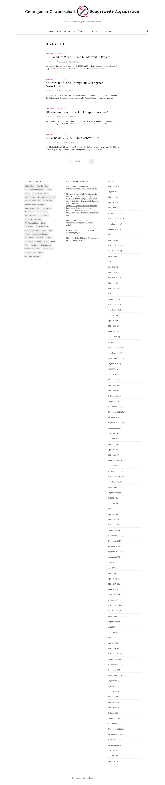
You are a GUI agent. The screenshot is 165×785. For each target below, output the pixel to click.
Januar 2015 (112, 718)
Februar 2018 (113, 525)
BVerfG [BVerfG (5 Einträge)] (49, 190)
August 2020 (113, 364)
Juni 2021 (111, 315)
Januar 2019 (112, 466)
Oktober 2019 (113, 417)
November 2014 (114, 729)
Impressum (76, 778)
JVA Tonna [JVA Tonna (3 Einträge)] (38, 219)
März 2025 (112, 208)
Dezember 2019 (114, 407)
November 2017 (114, 541)
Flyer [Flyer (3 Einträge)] (46, 193)
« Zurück (76, 161)
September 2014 (114, 740)
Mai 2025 (111, 197)
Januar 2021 (112, 337)
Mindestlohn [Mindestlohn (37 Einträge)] (29, 230)
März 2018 (112, 519)
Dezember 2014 (114, 724)
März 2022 (112, 288)
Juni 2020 (112, 374)
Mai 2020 (112, 380)
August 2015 (113, 681)
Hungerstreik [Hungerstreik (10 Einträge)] (30, 208)
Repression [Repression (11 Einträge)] (29, 238)
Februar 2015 (113, 713)
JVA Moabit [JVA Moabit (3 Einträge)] (45, 216)
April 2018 (112, 514)
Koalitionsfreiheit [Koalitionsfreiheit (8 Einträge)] (42, 227)
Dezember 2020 (114, 342)
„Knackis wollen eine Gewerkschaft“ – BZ (72, 138)
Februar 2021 (113, 331)
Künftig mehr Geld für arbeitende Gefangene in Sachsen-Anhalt (80, 222)
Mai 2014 (111, 761)
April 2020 (112, 385)
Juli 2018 (111, 498)
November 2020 (114, 348)
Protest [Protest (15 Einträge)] (27, 234)
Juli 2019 (111, 433)
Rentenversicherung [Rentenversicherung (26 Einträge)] (40, 234)
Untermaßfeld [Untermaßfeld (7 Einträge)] (48, 249)
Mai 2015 (111, 697)
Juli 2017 (111, 562)
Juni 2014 (111, 756)
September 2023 (114, 256)
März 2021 (112, 326)
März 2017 (112, 584)
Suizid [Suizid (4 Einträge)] (53, 241)
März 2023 (112, 272)
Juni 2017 (111, 568)
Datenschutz (88, 778)
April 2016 (112, 643)
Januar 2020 (113, 401)
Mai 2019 (111, 444)
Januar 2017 (112, 595)
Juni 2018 (111, 503)
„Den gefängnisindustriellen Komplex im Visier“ (77, 112)
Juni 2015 (111, 691)
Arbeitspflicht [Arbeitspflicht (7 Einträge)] (29, 186)
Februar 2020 (113, 396)
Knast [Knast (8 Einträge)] (43, 223)
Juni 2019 (111, 439)
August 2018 (113, 493)
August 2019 (113, 428)
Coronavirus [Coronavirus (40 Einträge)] (37, 193)
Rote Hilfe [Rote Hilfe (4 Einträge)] (39, 238)
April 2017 (112, 579)
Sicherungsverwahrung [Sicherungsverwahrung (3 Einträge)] (33, 241)
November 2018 (114, 476)
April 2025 (112, 202)
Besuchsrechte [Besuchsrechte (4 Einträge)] (42, 186)
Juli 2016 (111, 627)
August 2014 (113, 745)
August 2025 (113, 192)
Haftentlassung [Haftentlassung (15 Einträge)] (30, 204)
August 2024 (113, 229)
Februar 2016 (113, 654)
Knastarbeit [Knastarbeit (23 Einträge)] (29, 227)
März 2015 (112, 707)
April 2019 (112, 449)
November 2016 (114, 605)
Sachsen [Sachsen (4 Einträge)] (49, 238)
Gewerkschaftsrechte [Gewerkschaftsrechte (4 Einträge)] (33, 201)
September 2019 (114, 423)
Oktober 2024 (113, 224)
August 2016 (113, 621)
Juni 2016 (111, 632)
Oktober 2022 (113, 278)
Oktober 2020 (113, 353)
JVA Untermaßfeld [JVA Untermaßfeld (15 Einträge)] (31, 223)
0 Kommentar (74, 61)
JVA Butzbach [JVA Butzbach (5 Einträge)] (29, 212)
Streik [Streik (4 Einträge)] (46, 241)
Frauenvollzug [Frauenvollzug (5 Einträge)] (30, 197)
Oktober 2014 (113, 734)
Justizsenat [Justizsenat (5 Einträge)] (47, 208)
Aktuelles (54, 31)
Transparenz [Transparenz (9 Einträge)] (46, 245)
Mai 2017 (111, 573)
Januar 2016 (112, 659)
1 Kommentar (73, 142)
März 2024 (112, 240)
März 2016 (112, 648)
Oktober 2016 (113, 611)
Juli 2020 (111, 369)
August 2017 (113, 557)
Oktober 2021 (113, 310)
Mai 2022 (111, 283)
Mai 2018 (111, 509)
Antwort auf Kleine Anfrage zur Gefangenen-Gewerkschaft (75, 84)
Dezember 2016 (114, 600)
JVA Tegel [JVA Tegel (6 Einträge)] (28, 219)
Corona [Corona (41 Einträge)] (27, 193)
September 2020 (115, 358)
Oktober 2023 (113, 251)
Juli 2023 (111, 262)
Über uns (82, 31)
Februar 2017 (113, 589)
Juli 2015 (111, 686)
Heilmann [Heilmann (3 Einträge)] (41, 204)
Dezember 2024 (114, 213)
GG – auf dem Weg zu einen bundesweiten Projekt (78, 57)
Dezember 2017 (114, 535)
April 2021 (112, 321)
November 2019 (114, 412)
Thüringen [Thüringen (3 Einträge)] (35, 245)
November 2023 (114, 245)
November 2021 (114, 304)
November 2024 (114, 218)
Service (95, 31)
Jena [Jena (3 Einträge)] (38, 208)
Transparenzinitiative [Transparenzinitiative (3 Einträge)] (32, 249)
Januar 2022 (113, 299)
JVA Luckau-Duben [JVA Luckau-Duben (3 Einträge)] (31, 216)
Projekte (68, 31)
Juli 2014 (111, 750)
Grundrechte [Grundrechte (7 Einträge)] (48, 201)
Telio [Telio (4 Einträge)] (26, 245)
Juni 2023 (112, 267)
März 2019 (112, 455)
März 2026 (112, 186)
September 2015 (114, 675)
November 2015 (114, 670)
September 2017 (114, 552)
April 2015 (112, 702)
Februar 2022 (113, 294)
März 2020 (112, 390)
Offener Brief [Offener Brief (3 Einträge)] (41, 230)
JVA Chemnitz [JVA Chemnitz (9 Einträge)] (42, 212)
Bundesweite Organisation (57, 53)
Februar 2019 (113, 460)
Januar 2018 (112, 530)
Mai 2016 (111, 638)
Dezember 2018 (114, 471)
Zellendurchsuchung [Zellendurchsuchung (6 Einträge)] (32, 256)
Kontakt (107, 31)
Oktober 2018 (113, 482)
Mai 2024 (112, 235)
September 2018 (114, 487)
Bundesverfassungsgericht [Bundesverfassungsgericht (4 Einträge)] (34, 190)
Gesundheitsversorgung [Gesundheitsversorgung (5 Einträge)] (46, 197)
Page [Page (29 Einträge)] (51, 230)
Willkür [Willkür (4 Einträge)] (40, 252)
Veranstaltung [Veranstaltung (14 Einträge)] (30, 252)
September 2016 (114, 616)
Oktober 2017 (113, 546)
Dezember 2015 (114, 664)
